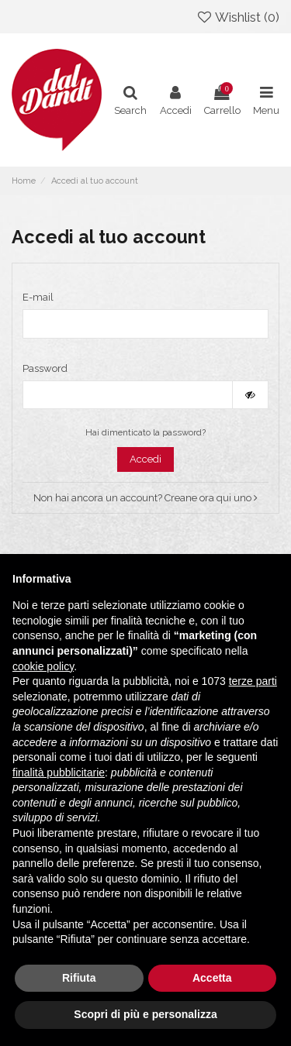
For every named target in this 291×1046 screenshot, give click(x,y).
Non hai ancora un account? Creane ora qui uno (145, 498)
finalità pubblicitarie (58, 772)
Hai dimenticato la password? (145, 432)
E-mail (38, 297)
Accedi (145, 459)
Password (45, 368)
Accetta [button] (212, 978)
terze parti (253, 681)
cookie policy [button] (43, 666)
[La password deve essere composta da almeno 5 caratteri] (128, 394)
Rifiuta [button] (79, 978)
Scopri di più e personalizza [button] (145, 1014)
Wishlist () (237, 17)
